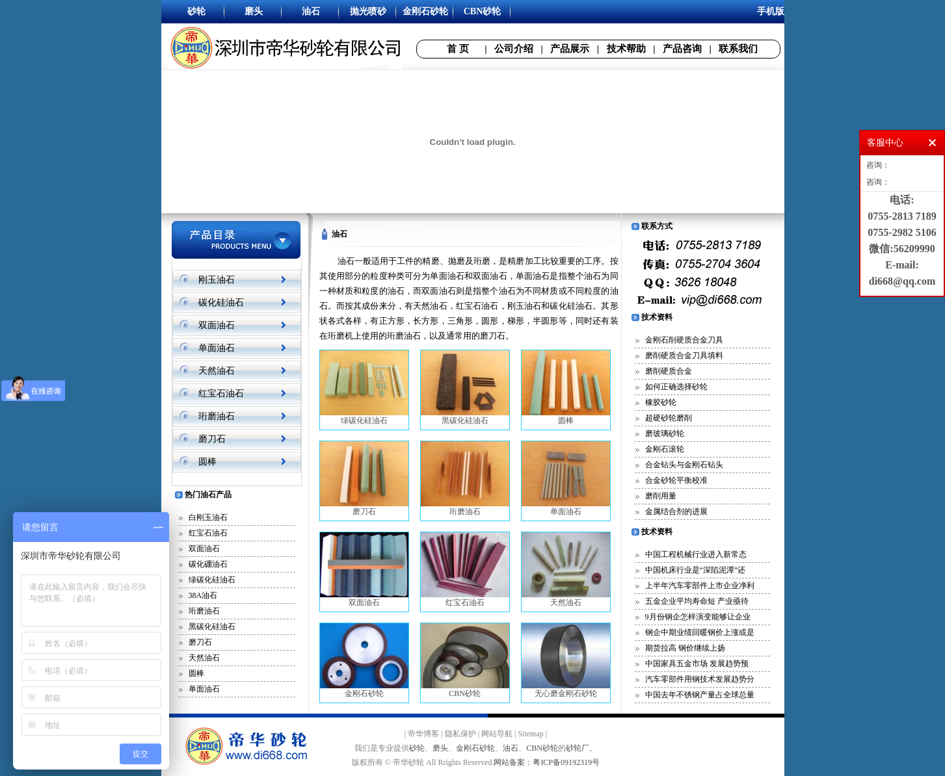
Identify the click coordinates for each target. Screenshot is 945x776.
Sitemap (530, 733)
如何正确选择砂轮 (676, 386)
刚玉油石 (216, 280)
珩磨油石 (216, 416)
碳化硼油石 (208, 564)
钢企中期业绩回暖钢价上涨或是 (699, 632)
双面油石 (216, 325)
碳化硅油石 (221, 302)
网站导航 (496, 733)
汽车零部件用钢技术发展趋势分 (699, 679)
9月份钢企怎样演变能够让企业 (698, 616)
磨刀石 (212, 439)
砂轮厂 (577, 748)
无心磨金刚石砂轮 (566, 660)
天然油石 (216, 371)
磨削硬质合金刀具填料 (684, 355)
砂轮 (417, 748)
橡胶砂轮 (660, 402)
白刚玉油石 (208, 517)
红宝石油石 (221, 393)
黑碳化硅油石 (212, 626)
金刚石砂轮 (364, 660)
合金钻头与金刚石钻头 (684, 464)
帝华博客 (423, 733)
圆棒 (207, 462)
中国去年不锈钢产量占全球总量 (699, 694)
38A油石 (203, 595)
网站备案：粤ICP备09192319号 (547, 762)
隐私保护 (460, 733)
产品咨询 (682, 49)
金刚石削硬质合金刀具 (684, 339)
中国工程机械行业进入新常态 (696, 554)
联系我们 (738, 49)
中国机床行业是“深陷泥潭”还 (695, 570)
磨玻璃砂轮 (664, 433)
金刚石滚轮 (664, 449)
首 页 (458, 49)
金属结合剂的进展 (676, 511)
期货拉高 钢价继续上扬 (685, 648)
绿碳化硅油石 (212, 579)
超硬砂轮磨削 (668, 417)
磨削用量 (660, 495)
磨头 (440, 748)
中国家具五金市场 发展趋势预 (697, 663)
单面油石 (216, 348)
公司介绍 (513, 49)
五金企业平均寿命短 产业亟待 (697, 601)
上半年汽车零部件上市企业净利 (699, 585)
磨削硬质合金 (668, 371)
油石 (510, 748)
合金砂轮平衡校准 (676, 480)
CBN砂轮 (465, 660)
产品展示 (569, 49)
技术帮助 (626, 49)
